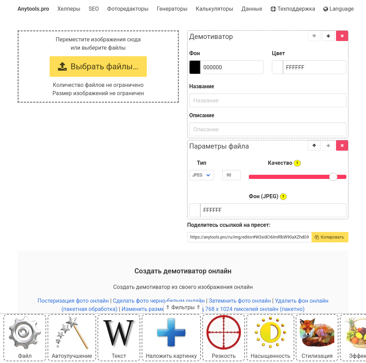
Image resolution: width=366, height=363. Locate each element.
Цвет (278, 53)
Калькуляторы (214, 9)
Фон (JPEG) (268, 196)
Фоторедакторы (128, 9)
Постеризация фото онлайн (73, 301)
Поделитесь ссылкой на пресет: (229, 225)
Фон (194, 53)
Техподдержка (293, 9)
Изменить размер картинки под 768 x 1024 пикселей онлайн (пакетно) (213, 309)
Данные (252, 9)
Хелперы (69, 9)
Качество (284, 163)
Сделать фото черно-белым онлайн (159, 301)
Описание (201, 115)
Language (338, 9)
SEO (94, 9)
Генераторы (172, 9)
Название (201, 86)
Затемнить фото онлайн (240, 301)
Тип (201, 163)
